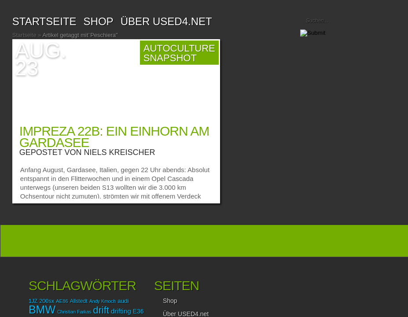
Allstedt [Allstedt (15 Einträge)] (79, 301)
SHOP (99, 21)
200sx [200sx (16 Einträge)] (46, 301)
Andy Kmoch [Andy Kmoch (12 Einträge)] (102, 301)
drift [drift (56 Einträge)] (101, 310)
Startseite (44, 21)
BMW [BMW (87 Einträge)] (42, 309)
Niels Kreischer (119, 152)
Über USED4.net (166, 21)
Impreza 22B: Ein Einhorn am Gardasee (114, 137)
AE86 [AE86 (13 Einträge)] (62, 301)
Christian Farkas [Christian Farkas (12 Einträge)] (74, 311)
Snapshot (170, 57)
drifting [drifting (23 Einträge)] (121, 311)
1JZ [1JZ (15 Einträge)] (33, 301)
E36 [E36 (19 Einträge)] (138, 311)
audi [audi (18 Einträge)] (123, 301)
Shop (170, 300)
